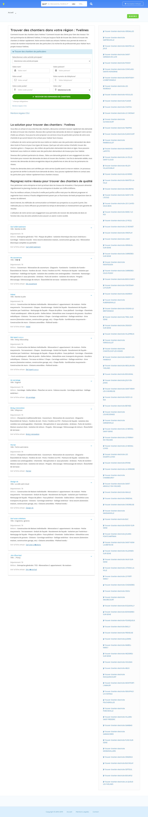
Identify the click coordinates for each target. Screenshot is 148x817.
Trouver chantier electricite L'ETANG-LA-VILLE (119, 569)
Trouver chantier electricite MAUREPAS (119, 189)
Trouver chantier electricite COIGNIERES (119, 585)
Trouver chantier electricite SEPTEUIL (118, 769)
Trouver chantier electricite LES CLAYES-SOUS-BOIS (118, 204)
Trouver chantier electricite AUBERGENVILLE (114, 301)
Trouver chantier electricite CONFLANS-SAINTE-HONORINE (118, 70)
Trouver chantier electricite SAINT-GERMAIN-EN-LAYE (116, 55)
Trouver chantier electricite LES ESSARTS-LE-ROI (115, 455)
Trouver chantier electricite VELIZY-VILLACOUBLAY (117, 167)
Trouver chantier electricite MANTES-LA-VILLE (118, 181)
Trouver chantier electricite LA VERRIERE (120, 469)
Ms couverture (31, 284)
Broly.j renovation (32, 434)
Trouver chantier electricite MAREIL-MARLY (117, 646)
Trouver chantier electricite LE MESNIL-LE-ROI (118, 447)
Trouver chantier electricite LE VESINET (119, 227)
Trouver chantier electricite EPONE (117, 463)
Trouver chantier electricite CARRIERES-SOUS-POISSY (118, 271)
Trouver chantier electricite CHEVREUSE (119, 504)
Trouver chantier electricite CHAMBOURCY (114, 476)
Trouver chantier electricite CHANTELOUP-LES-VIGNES (114, 350)
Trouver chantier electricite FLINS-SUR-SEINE (118, 741)
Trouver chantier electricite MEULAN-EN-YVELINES (119, 366)
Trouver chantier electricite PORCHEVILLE (114, 709)
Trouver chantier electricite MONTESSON (114, 263)
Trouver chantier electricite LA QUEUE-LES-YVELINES (118, 783)
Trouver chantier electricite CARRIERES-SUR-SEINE (118, 255)
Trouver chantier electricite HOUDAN (118, 662)
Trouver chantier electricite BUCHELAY (119, 763)
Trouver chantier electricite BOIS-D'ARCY (120, 279)
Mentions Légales (82, 812)
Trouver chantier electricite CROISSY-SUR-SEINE (117, 326)
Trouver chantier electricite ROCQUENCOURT (114, 675)
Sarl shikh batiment (33, 247)
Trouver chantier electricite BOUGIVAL (119, 374)
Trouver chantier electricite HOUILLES (119, 94)
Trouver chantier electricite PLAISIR (118, 101)
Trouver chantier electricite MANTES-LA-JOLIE (118, 47)
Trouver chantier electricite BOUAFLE (118, 775)
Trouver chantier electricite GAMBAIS (118, 725)
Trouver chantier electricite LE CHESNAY (120, 113)
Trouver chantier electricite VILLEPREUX (119, 334)
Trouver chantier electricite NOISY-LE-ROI (118, 398)
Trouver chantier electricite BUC (116, 519)
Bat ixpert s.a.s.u (32, 369)
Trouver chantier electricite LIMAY (117, 239)
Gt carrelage (30, 397)
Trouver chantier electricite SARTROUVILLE (114, 38)
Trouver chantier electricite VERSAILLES (119, 31)
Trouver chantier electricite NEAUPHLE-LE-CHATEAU (118, 692)
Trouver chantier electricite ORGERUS (119, 757)
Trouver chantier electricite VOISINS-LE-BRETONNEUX (118, 309)
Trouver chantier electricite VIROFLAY (119, 233)
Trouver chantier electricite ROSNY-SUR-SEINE (119, 526)
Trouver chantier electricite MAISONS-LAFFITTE (118, 149)
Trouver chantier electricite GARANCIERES (114, 732)
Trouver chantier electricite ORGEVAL (118, 498)
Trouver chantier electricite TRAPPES (118, 128)
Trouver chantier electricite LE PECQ (118, 220)
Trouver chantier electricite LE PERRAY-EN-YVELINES (118, 438)
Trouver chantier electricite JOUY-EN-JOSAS (117, 381)
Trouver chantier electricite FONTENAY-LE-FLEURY (118, 286)
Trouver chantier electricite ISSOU (117, 591)
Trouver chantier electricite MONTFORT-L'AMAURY (119, 684)
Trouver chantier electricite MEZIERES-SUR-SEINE (118, 654)
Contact (96, 812)
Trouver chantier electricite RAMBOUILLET (114, 141)
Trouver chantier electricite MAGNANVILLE (114, 512)
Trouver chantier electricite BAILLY (117, 626)
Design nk (29, 508)
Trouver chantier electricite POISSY (118, 63)
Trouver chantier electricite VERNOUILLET (114, 341)
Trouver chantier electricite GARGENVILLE (114, 421)
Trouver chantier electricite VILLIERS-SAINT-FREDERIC (117, 718)
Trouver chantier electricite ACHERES (118, 174)
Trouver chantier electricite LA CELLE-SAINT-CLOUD (118, 158)
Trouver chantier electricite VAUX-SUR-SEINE (118, 560)
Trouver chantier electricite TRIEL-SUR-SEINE (118, 318)
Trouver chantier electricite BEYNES (118, 406)
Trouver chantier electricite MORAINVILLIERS (114, 749)
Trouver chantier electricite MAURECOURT (114, 598)
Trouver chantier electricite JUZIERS (118, 639)
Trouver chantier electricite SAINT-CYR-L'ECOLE (118, 196)
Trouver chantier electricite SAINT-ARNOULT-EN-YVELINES (116, 485)
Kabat (28, 326)
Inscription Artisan (133, 4)
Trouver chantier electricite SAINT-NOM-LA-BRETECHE (119, 543)
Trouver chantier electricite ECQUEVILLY (119, 606)
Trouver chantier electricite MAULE (118, 492)
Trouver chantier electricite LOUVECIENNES (114, 413)
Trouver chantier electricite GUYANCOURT (114, 120)
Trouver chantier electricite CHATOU (118, 107)
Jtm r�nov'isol (31, 569)
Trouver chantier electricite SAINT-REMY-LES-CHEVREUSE (119, 390)
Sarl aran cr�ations (33, 545)
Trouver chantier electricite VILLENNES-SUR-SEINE (118, 552)
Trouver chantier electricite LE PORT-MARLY (117, 577)
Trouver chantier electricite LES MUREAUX (115, 87)
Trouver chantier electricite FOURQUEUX (120, 620)
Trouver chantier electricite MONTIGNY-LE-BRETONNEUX (118, 79)
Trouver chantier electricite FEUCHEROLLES (114, 701)
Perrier (28, 471)
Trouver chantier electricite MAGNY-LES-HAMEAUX (119, 358)
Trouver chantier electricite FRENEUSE (119, 633)
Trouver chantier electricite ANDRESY (118, 294)
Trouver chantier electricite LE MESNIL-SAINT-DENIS (118, 430)
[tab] (51, 227)
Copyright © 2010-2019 (54, 812)
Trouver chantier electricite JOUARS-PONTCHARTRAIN (117, 535)
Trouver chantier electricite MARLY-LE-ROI (118, 213)
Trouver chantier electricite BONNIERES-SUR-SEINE (119, 613)
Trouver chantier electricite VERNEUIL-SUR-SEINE (118, 246)
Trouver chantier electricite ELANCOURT (120, 134)
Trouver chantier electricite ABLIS (117, 668)
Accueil (10, 12)
